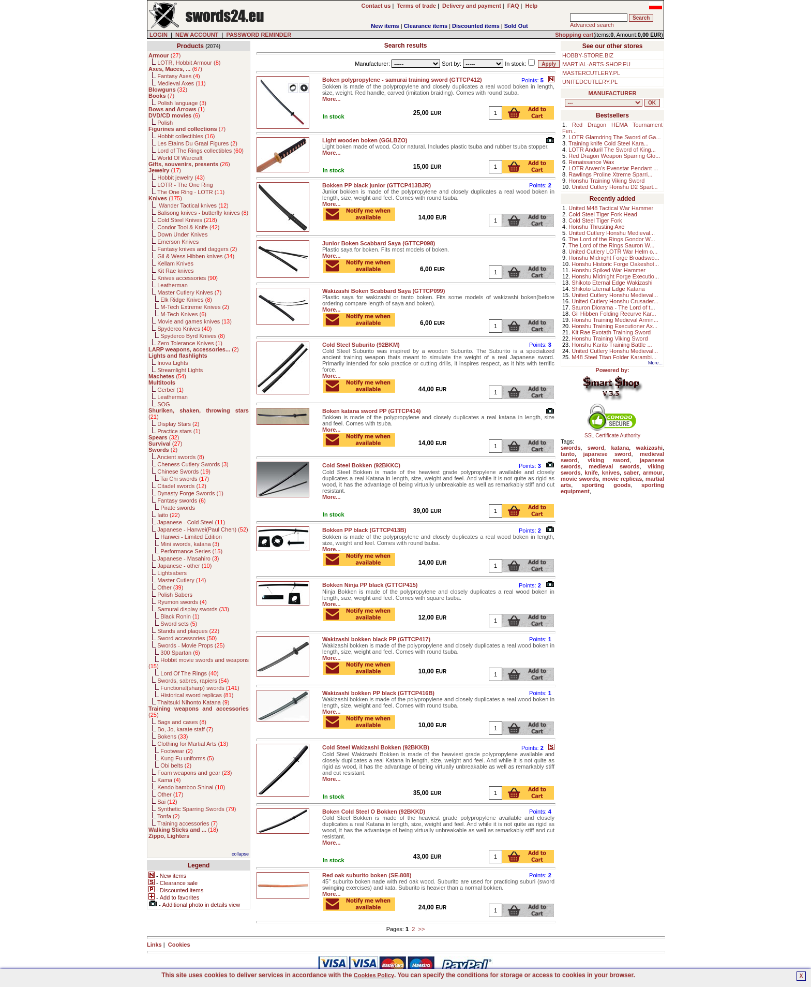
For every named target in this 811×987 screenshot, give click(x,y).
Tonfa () (168, 816)
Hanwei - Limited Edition (191, 537)
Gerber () (170, 390)
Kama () (169, 780)
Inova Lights (172, 363)
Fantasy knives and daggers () (197, 249)
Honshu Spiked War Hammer (608, 270)
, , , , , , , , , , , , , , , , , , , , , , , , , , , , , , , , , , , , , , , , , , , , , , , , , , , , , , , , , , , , (603, 103)
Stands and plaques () (188, 631)
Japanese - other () (184, 566)
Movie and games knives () (194, 321)
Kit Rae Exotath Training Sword (611, 332)
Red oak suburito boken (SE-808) (366, 875)
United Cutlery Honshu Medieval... (611, 233)
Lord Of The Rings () (189, 673)
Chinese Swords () (184, 471)
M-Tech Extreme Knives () (194, 307)
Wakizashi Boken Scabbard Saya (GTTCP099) (383, 291)
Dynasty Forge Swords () (190, 493)
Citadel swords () (181, 486)
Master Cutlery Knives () (189, 292)
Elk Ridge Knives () (186, 300)
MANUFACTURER (613, 93)
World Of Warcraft (179, 158)
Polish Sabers (174, 595)
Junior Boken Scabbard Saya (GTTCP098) (378, 243)
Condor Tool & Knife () (188, 227)
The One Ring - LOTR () (190, 192)
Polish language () (181, 103)
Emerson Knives (178, 242)
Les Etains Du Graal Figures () (197, 143)
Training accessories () (187, 823)
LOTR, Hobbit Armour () (188, 63)
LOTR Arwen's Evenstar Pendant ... (613, 168)
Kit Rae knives (175, 271)
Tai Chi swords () (184, 479)
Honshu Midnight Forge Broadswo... (613, 258)
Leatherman (172, 285)
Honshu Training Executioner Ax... (614, 326)
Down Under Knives (182, 234)
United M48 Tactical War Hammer (610, 208)
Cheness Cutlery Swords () (193, 464)
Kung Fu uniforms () (187, 758)
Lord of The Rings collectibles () (200, 151)
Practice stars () (178, 431)
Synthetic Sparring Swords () (196, 809)
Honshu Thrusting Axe (596, 227)
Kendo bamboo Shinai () (191, 787)
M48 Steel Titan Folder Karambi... (614, 357)
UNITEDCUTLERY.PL (590, 82)
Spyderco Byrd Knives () (192, 336)
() (164, 55)
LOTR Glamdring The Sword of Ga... (614, 137)
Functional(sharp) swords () (199, 688)
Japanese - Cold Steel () (191, 522)
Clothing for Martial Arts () (192, 744)
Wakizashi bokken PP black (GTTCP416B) (378, 693)
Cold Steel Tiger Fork (595, 220)
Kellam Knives (175, 263)
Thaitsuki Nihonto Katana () (193, 702)
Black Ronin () (179, 616)
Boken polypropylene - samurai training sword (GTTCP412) (402, 80)
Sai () (167, 802)
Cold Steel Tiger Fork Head (602, 214)
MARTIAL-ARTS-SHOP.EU (596, 64)
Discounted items (476, 26)
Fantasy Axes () (178, 76)
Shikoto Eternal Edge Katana (608, 289)
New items (385, 26)
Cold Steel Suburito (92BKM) (361, 345)
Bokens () (172, 736)
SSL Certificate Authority (612, 433)
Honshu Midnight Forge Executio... (615, 276)
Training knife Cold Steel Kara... (608, 143)
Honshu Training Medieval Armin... (615, 320)
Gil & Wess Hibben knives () (195, 256)
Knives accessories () (187, 278)
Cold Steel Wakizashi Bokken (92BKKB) (375, 747)
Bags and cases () (181, 722)
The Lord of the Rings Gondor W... (611, 239)
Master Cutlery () (181, 580)
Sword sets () (178, 624)
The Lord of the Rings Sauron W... (611, 245)
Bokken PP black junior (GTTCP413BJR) (376, 185)
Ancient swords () (180, 457)
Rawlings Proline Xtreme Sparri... (610, 174)
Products (190, 46)
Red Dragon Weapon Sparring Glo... (614, 156)
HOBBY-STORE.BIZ (587, 55)
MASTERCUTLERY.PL (591, 73)
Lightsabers (172, 573)
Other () (170, 587)
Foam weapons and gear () (194, 773)
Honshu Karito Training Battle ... (612, 345)
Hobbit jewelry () (181, 177)
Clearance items (425, 26)
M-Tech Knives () (183, 314)
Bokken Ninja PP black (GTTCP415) (369, 585)
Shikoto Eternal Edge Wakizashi (612, 282)
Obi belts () (175, 765)
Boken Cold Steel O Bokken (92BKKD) (373, 811)
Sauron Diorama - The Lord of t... (613, 307)
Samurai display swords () (193, 609)
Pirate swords (177, 508)
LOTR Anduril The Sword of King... (612, 149)
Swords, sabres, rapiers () (193, 680)
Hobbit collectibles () (186, 136)
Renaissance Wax (591, 162)
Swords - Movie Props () (190, 645)
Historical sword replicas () (196, 695)
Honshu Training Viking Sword (606, 181)
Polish (165, 123)
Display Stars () (178, 424)
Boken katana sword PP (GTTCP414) (371, 411)
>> (421, 929)
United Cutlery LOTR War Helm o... (612, 251)
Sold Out (516, 26)
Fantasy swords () (181, 500)
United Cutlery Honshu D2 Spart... (614, 187)
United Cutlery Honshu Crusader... (615, 301)
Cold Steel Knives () (187, 220)
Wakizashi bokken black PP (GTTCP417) (376, 639)
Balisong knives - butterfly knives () (202, 213)
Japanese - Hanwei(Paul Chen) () (202, 529)
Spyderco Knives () (184, 329)
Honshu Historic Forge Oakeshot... (615, 264)
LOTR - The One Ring (185, 185)
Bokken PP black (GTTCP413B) (364, 530)
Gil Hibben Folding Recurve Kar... (614, 314)
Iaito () (168, 515)
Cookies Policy (374, 975)
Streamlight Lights (180, 370)
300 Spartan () (180, 653)
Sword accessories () (187, 638)
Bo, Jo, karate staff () (185, 729)
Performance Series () (191, 551)
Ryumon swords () (181, 602)
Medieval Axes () (181, 83)
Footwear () (176, 751)
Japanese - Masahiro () (188, 558)
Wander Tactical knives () (193, 205)
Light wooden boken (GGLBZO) (364, 140)
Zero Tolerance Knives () (189, 343)
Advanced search (592, 25)
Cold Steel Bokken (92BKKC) (361, 465)
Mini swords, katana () (189, 544)
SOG (163, 404)
